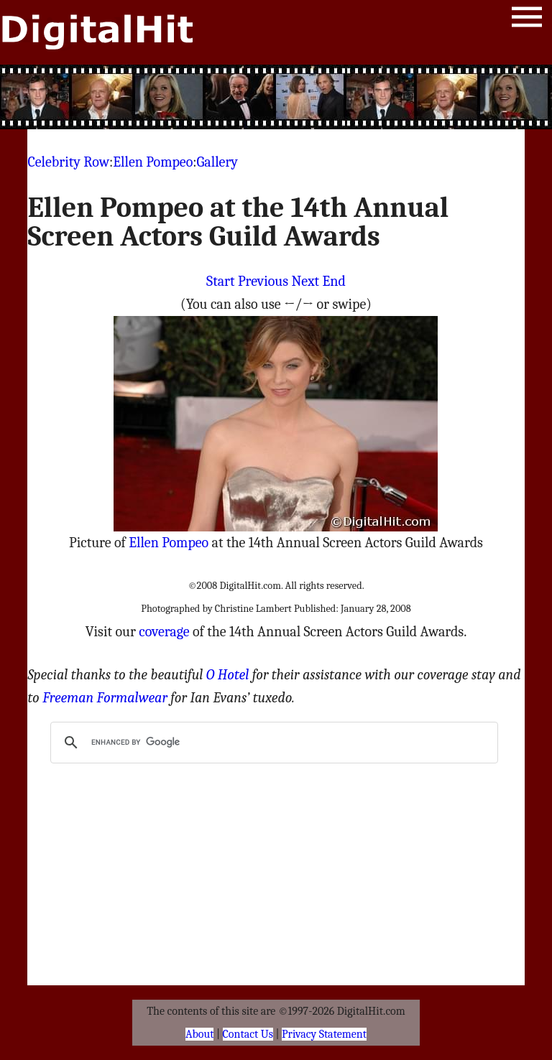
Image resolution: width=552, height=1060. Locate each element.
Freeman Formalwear (104, 697)
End (334, 281)
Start (220, 281)
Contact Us (248, 1034)
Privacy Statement (324, 1034)
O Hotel (227, 674)
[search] (271, 742)
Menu (527, 19)
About (199, 1034)
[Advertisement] (276, 97)
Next (305, 281)
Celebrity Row (68, 162)
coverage (164, 631)
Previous (263, 281)
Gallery (217, 162)
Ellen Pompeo (153, 162)
